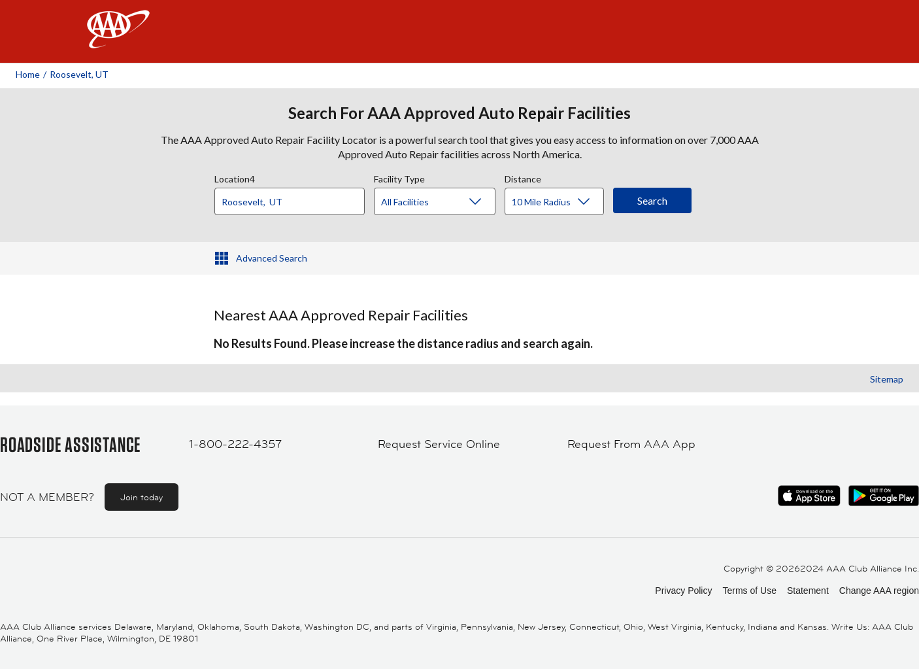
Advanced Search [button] (271, 258)
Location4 (234, 177)
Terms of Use (749, 590)
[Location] (289, 201)
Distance (523, 177)
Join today (141, 497)
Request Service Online (439, 444)
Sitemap (886, 379)
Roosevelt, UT (79, 74)
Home (28, 74)
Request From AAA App (631, 444)
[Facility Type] (445, 202)
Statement (808, 590)
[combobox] (294, 198)
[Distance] (559, 202)
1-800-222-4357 (235, 444)
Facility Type (399, 177)
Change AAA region (879, 590)
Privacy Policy (683, 590)
